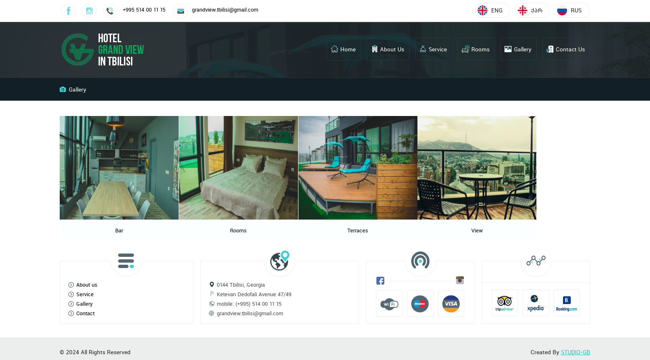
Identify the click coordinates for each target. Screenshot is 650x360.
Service (438, 49)
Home (348, 49)
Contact (85, 307)
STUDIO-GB (575, 346)
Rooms (480, 49)
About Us (392, 49)
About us (86, 278)
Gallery (522, 49)
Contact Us (570, 49)
